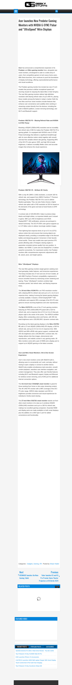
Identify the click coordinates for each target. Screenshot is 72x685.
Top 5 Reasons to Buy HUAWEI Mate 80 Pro (29, 654)
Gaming (36, 564)
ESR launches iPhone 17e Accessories (27, 657)
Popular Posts (36, 646)
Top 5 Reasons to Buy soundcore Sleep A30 (29, 666)
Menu (16, 11)
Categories (50, 646)
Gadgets (30, 564)
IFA (41, 564)
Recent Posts (22, 646)
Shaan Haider (54, 564)
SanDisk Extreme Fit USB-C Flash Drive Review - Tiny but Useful (35, 650)
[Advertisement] (37, 47)
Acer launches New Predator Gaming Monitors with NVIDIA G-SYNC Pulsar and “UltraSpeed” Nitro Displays (38, 25)
